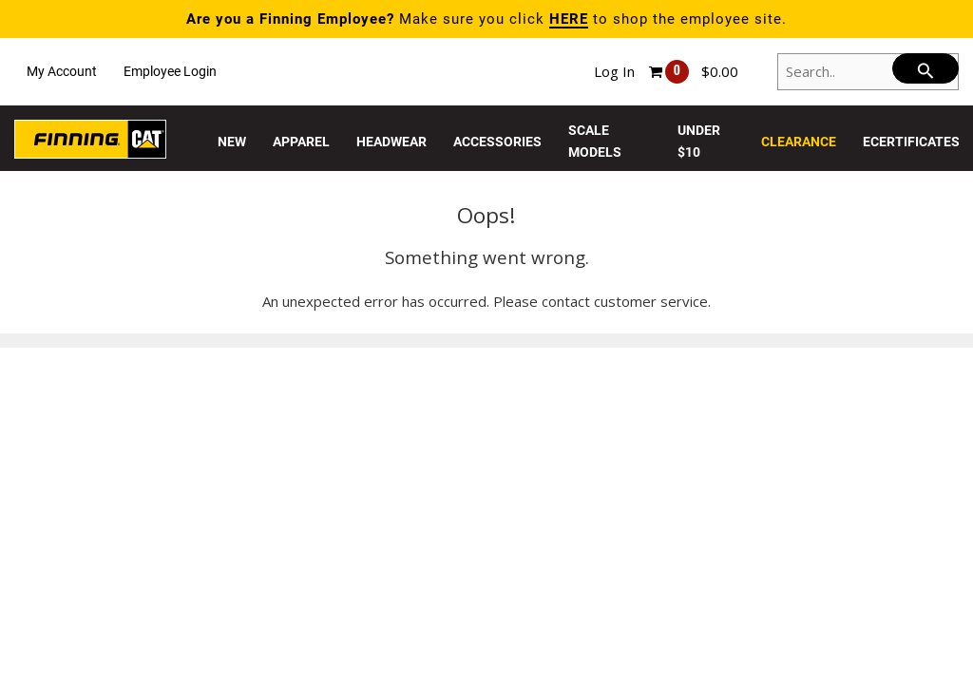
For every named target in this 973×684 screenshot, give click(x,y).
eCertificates (911, 141)
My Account (62, 71)
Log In (614, 71)
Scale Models (594, 141)
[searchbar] (925, 68)
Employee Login (170, 71)
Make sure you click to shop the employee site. (486, 19)
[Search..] (868, 72)
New (232, 141)
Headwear (391, 141)
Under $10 (698, 141)
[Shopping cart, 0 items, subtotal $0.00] (693, 72)
